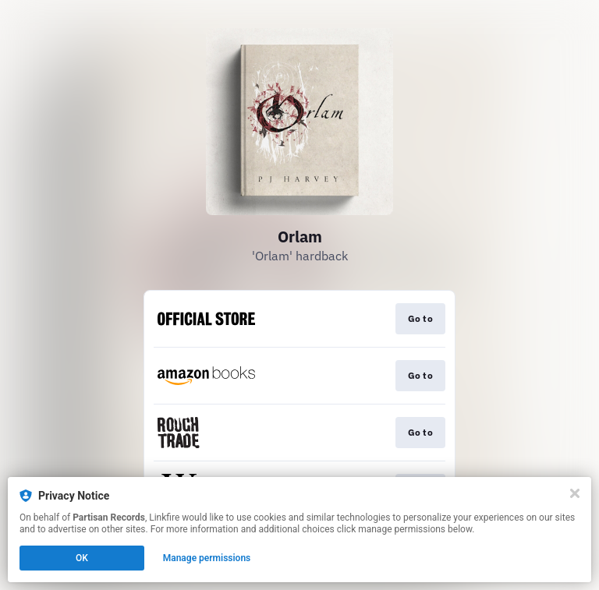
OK (82, 558)
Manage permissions (207, 558)
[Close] (574, 493)
